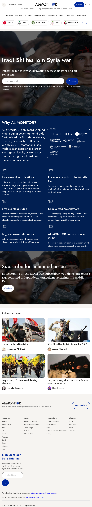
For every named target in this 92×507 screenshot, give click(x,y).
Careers (71, 431)
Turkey (4, 421)
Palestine (5, 437)
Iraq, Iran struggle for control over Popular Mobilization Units (68, 382)
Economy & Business (56, 16)
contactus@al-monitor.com (35, 497)
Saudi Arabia (6, 424)
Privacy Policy (51, 424)
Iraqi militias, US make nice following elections (19, 382)
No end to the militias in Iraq (15, 344)
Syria (3, 449)
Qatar (4, 443)
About (71, 421)
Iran (3, 427)
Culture (28, 16)
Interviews (81, 16)
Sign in (87, 5)
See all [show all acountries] (85, 23)
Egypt (4, 440)
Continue (8, 288)
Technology (39, 16)
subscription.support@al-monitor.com (43, 493)
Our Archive (28, 434)
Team (71, 427)
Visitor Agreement (53, 421)
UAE (3, 431)
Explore (70, 16)
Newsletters (12, 5)
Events (20, 5)
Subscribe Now (81, 405)
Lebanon (5, 446)
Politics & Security (14, 16)
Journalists (72, 424)
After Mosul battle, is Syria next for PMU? (67, 344)
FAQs (48, 427)
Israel (4, 434)
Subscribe (79, 5)
